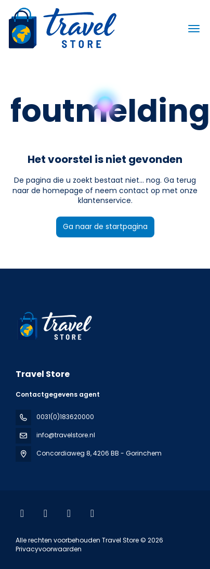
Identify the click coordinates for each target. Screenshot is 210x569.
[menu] (194, 28)
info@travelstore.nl (65, 435)
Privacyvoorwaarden (49, 549)
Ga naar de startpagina (105, 226)
